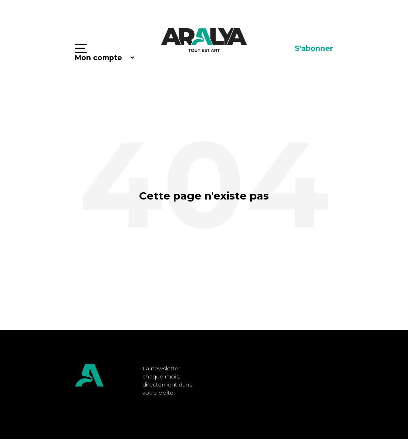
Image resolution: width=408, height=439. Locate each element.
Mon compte (98, 57)
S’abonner (314, 48)
